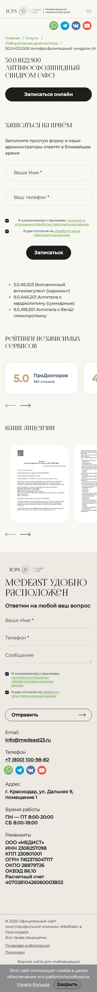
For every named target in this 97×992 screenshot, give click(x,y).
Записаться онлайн (48, 94)
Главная (12, 38)
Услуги (32, 38)
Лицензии (15, 952)
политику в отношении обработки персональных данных (52, 222)
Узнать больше (33, 984)
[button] (89, 11)
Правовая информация (27, 945)
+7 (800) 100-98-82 (27, 760)
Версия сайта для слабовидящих (48, 961)
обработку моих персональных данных (57, 233)
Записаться (48, 253)
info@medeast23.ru (28, 740)
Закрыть (67, 984)
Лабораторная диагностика (31, 43)
